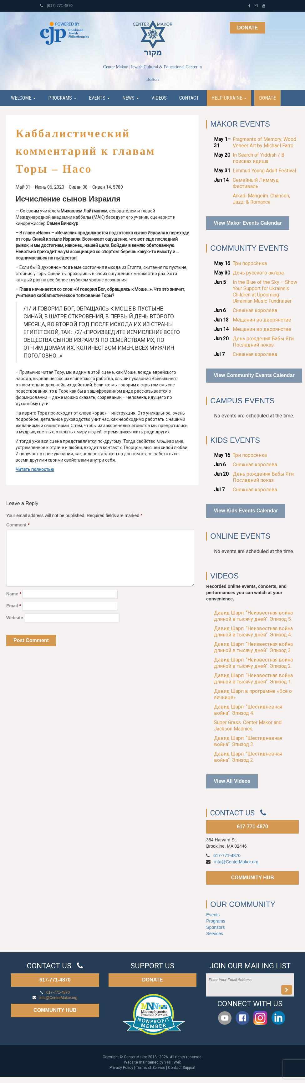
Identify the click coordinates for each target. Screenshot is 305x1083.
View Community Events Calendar (254, 375)
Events (99, 98)
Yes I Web (172, 1062)
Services (214, 933)
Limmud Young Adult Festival (264, 171)
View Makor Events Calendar (248, 223)
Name (13, 593)
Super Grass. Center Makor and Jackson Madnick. (248, 725)
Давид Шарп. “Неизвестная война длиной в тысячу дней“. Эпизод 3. (253, 647)
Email (13, 605)
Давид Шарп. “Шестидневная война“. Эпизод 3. (248, 741)
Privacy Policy (121, 1067)
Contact (189, 98)
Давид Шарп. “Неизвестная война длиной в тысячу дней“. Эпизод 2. (253, 663)
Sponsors (215, 927)
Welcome (23, 98)
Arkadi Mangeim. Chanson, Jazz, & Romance (261, 199)
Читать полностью (35, 469)
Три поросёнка (250, 263)
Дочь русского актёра (258, 273)
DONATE (152, 979)
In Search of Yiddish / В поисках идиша (258, 158)
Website (14, 617)
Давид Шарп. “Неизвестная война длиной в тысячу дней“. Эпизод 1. (253, 678)
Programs (62, 98)
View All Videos (232, 781)
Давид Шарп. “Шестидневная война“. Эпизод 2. (248, 757)
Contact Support (182, 1067)
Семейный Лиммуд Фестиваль (256, 183)
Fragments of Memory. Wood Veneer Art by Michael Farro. (264, 142)
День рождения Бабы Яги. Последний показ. (264, 342)
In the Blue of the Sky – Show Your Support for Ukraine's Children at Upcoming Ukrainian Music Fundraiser (265, 291)
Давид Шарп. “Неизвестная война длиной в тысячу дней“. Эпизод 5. (253, 616)
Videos (159, 98)
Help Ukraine (229, 98)
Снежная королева (255, 310)
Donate (247, 27)
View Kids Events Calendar (246, 510)
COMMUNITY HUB (252, 877)
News (130, 98)
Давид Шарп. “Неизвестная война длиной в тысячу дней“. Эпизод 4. (253, 631)
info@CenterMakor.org (236, 861)
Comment (17, 524)
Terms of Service (150, 1067)
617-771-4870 (252, 826)
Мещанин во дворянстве (262, 320)
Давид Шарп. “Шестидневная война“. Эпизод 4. (248, 710)
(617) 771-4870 (56, 5)
